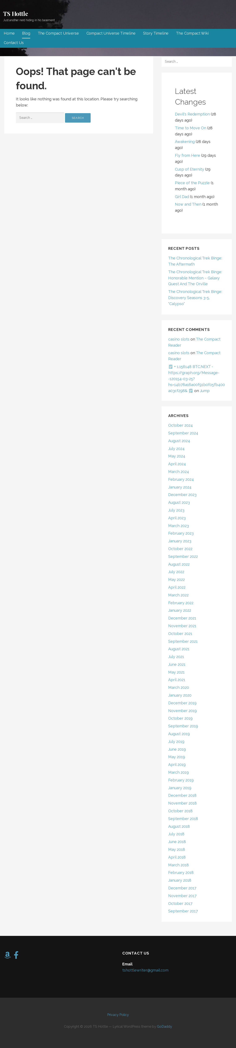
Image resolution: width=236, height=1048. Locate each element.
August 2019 (179, 734)
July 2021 (176, 656)
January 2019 (179, 788)
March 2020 (178, 687)
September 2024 (183, 433)
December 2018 (182, 795)
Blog (26, 33)
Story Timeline (156, 33)
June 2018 (177, 841)
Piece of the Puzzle (192, 183)
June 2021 (176, 664)
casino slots (178, 339)
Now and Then (188, 204)
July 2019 (176, 741)
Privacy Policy (118, 1015)
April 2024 (177, 464)
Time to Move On (190, 128)
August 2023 (179, 502)
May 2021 (176, 672)
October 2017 (180, 903)
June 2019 (177, 749)
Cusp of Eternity (189, 169)
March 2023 (178, 525)
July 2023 (176, 510)
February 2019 (181, 780)
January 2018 (179, 880)
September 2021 (183, 641)
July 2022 (176, 572)
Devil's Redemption (192, 114)
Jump (205, 391)
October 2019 (180, 718)
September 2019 (183, 726)
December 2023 (182, 494)
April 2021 (176, 680)
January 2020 (180, 695)
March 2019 (178, 772)
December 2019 (182, 703)
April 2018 (177, 857)
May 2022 (176, 579)
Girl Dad (182, 196)
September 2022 (183, 556)
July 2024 (176, 448)
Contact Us (13, 42)
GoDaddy (164, 1027)
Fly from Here (187, 155)
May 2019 (176, 757)
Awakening (185, 141)
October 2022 (180, 549)
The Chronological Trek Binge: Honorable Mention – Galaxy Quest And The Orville (195, 278)
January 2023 (179, 541)
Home (9, 33)
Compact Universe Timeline (111, 33)
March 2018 (178, 865)
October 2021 (180, 633)
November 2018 (182, 803)
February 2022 (180, 603)
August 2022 (179, 564)
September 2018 (183, 818)
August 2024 (179, 441)
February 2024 (181, 479)
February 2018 (181, 872)
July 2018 (176, 834)
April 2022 (176, 587)
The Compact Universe (58, 33)
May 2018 (176, 849)
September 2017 (183, 911)
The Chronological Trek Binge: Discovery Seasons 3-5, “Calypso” (195, 297)
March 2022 (178, 595)
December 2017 (182, 888)
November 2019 (182, 711)
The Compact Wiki (192, 33)
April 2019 (177, 764)
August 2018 (179, 826)
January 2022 (179, 610)
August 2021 (178, 649)
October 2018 (180, 811)
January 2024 (180, 487)
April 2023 (177, 518)
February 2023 (181, 533)
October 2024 (180, 425)
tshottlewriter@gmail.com (145, 970)
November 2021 (182, 626)
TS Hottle (15, 13)
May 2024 (176, 456)
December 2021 (182, 618)
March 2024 (178, 471)
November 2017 (182, 896)
